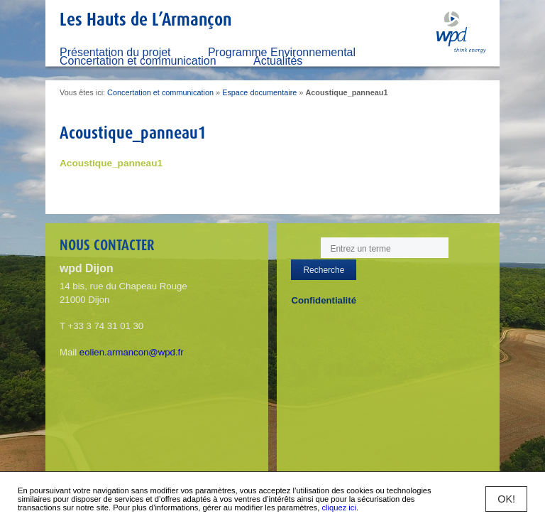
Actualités (277, 61)
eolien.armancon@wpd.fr (131, 352)
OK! (506, 499)
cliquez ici (338, 507)
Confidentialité (323, 300)
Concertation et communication (138, 61)
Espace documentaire (259, 92)
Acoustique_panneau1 (111, 163)
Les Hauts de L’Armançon (145, 19)
